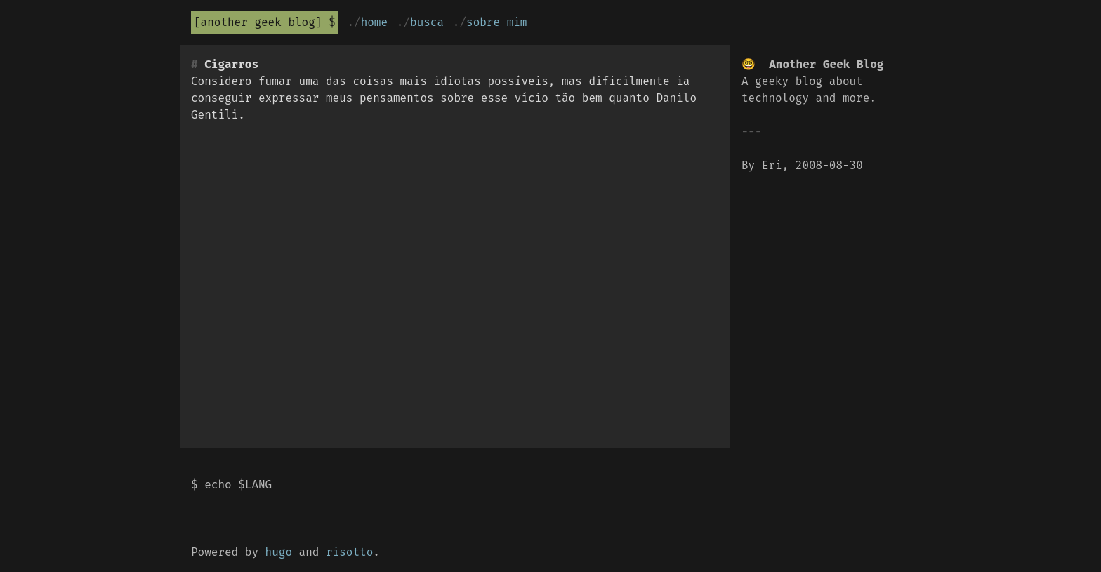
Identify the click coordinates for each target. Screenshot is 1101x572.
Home (374, 22)
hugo (278, 552)
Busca (427, 22)
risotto (349, 552)
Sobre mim (496, 22)
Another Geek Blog (258, 22)
